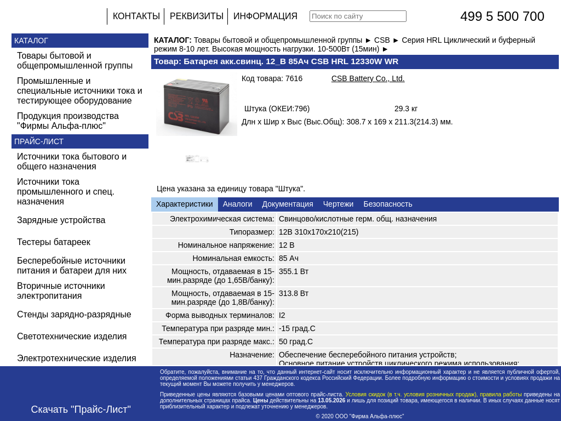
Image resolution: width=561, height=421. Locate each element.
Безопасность (387, 204)
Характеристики (184, 204)
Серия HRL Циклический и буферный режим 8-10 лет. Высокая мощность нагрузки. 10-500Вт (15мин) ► (344, 44)
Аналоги (238, 204)
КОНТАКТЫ (136, 16)
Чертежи (338, 204)
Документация (287, 204)
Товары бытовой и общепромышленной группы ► (284, 40)
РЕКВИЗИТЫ (197, 16)
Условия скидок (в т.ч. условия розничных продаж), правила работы (434, 394)
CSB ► (388, 40)
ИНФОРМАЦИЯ (265, 16)
